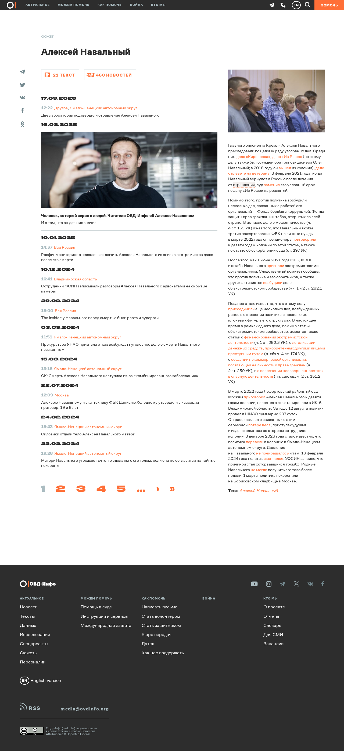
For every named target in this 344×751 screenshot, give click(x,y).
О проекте (274, 607)
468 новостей (114, 74)
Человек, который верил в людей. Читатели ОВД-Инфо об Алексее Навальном (117, 215)
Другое (61, 107)
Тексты (27, 616)
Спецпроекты (34, 643)
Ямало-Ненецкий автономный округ (103, 107)
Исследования (35, 634)
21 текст (64, 74)
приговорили (304, 238)
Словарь (272, 625)
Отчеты (271, 616)
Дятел (148, 643)
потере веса (259, 424)
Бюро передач (156, 634)
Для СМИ (273, 634)
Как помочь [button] (110, 4)
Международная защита (106, 625)
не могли (259, 469)
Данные (28, 625)
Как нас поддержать (163, 653)
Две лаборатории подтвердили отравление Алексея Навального (100, 114)
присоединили (241, 308)
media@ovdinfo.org (84, 709)
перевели (254, 441)
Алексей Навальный (259, 490)
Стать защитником (161, 625)
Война (136, 4)
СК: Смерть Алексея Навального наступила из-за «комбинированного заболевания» (119, 375)
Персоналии (32, 662)
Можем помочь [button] (73, 4)
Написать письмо (159, 607)
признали (275, 265)
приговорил (254, 396)
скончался (273, 458)
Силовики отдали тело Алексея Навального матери (88, 433)
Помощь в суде (96, 607)
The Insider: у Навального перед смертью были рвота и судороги (100, 317)
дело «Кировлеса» (253, 156)
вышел (285, 167)
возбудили (272, 282)
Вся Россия (64, 247)
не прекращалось (272, 452)
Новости (28, 607)
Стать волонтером (161, 616)
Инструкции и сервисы (104, 616)
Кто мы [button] (158, 4)
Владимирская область (75, 278)
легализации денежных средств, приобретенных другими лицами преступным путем (276, 348)
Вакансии (273, 643)
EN (296, 5)
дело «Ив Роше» (287, 156)
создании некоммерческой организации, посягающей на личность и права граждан (267, 361)
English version (40, 680)
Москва (62, 395)
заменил (272, 184)
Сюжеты (28, 653)
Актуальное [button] (38, 4)
